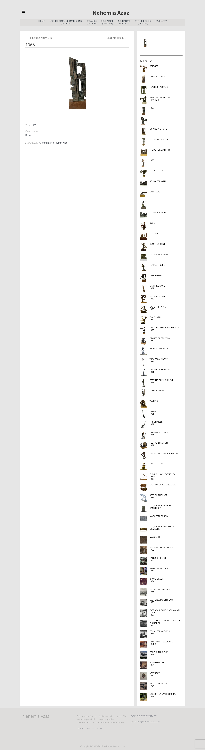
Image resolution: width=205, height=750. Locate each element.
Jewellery (161, 20)
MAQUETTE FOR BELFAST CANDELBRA (162, 506)
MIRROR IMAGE (157, 390)
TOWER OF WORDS (159, 86)
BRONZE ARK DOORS (166, 569)
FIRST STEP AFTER (166, 684)
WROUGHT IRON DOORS (166, 548)
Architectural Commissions (66, 22)
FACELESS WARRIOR (159, 348)
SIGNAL (153, 222)
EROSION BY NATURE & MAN (163, 484)
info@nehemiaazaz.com (148, 721)
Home (41, 20)
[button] (28, 11)
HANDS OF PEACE (166, 558)
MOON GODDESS (158, 463)
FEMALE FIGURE (157, 264)
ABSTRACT (166, 673)
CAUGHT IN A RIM (166, 307)
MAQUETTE (155, 536)
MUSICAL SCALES (158, 76)
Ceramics (91, 22)
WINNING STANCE (166, 296)
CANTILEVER (155, 191)
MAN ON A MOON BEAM (166, 600)
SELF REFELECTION (166, 443)
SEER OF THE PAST (166, 495)
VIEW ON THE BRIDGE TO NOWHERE (161, 98)
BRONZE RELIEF (166, 579)
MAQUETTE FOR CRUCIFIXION (164, 452)
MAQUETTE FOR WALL (160, 254)
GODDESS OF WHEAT (160, 138)
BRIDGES (154, 65)
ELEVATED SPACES (158, 170)
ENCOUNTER (166, 317)
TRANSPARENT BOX (166, 432)
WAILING (154, 400)
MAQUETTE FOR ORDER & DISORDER (162, 527)
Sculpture (107, 22)
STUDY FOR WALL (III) (160, 149)
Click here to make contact (89, 727)
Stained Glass (143, 22)
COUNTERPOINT (157, 243)
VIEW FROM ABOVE (166, 359)
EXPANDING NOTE (158, 128)
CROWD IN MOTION (166, 652)
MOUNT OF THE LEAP (166, 370)
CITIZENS (154, 233)
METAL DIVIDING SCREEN (166, 589)
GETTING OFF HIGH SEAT (166, 380)
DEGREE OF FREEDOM (166, 338)
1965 (152, 107)
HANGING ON (156, 274)
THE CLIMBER (166, 422)
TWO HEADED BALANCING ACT (166, 328)
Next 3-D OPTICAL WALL (166, 642)
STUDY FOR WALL (158, 180)
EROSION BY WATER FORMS (166, 694)
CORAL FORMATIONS (166, 631)
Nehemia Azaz (110, 12)
